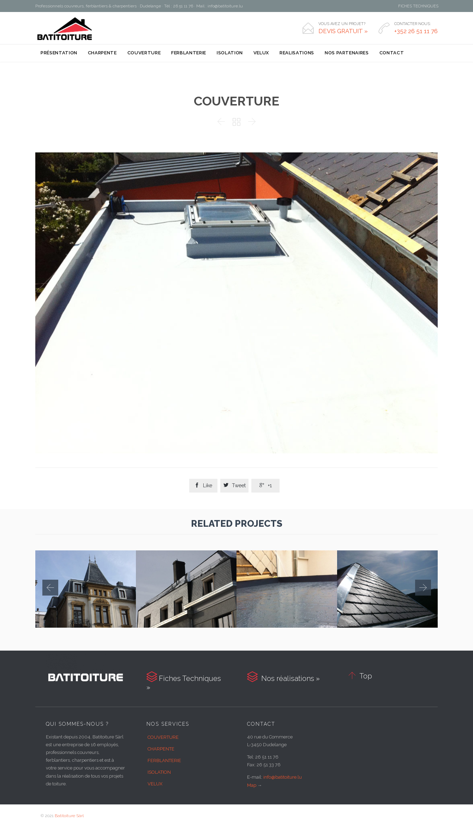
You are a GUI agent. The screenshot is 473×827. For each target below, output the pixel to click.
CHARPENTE (161, 748)
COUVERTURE (163, 737)
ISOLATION (159, 772)
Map (251, 785)
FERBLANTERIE (164, 760)
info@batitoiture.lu (282, 777)
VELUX (155, 783)
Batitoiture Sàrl (69, 815)
